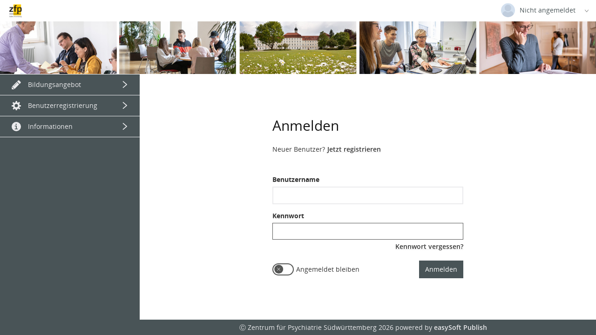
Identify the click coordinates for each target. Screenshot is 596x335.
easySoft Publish (460, 327)
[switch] (283, 269)
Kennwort (288, 215)
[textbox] (367, 195)
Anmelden (441, 269)
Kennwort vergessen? (429, 246)
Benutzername (295, 179)
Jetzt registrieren (354, 149)
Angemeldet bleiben (327, 269)
